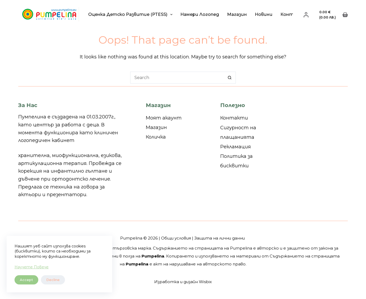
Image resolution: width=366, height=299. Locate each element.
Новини (264, 14)
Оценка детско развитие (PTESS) (131, 14)
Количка (156, 137)
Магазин (237, 14)
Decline (53, 280)
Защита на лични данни (219, 238)
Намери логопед (199, 14)
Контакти (234, 118)
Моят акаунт (164, 118)
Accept (26, 280)
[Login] (306, 14)
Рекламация (235, 147)
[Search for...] (177, 78)
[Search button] (230, 78)
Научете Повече (32, 267)
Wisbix (205, 281)
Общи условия (176, 238)
